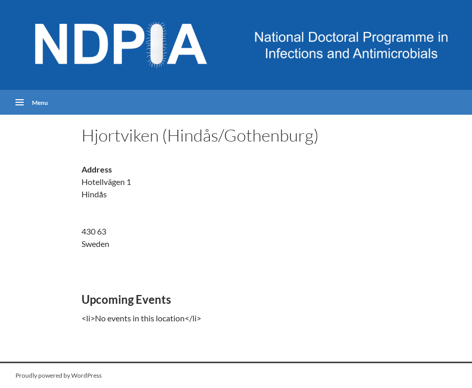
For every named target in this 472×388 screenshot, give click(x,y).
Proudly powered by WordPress (58, 375)
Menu (40, 102)
